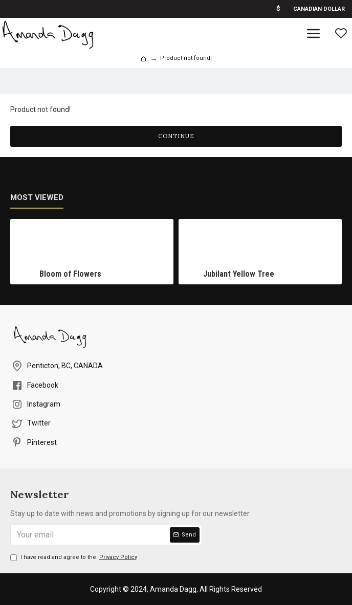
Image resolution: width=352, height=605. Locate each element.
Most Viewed (36, 197)
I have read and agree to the (74, 557)
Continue (176, 136)
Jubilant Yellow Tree (238, 274)
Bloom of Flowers (70, 274)
